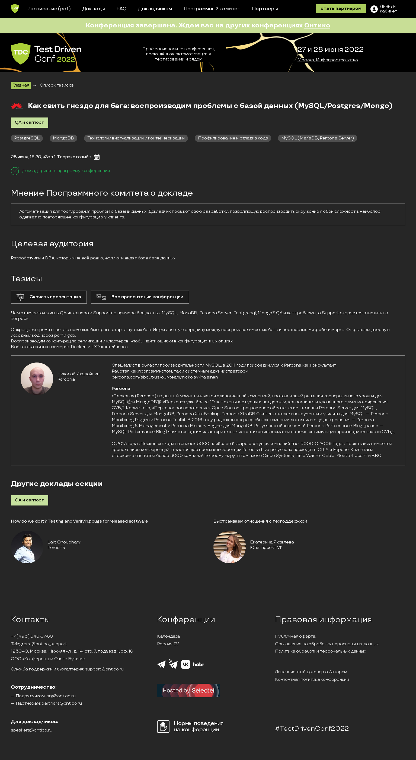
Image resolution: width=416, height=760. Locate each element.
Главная (20, 85)
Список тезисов (57, 85)
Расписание (42, 9)
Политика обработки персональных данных (320, 651)
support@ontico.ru (104, 669)
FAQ (121, 9)
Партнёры (265, 9)
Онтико (317, 25)
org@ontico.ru (60, 696)
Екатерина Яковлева (272, 542)
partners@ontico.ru (61, 703)
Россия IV (168, 644)
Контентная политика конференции (312, 679)
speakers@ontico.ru (31, 730)
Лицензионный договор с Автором (311, 672)
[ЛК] (383, 9)
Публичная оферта (295, 636)
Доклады (93, 9)
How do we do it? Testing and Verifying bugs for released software (79, 521)
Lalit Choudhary (64, 542)
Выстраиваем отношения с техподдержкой (260, 521)
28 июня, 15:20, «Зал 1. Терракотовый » (51, 157)
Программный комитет (212, 9)
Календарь (168, 636)
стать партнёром (341, 8)
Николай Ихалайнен (78, 374)
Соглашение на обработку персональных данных (326, 644)
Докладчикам (155, 9)
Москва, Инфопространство (327, 60)
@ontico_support (49, 644)
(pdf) (64, 9)
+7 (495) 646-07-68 (32, 636)
